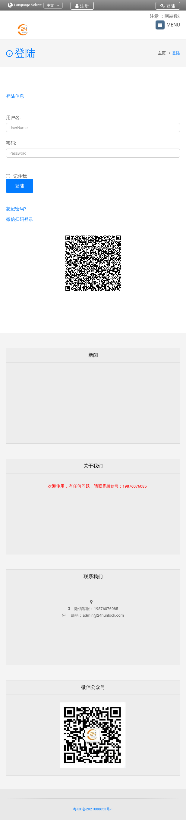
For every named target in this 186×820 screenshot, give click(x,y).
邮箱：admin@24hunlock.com (97, 615)
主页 (162, 53)
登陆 (167, 6)
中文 (53, 5)
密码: (11, 143)
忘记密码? (16, 208)
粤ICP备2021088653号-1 (93, 809)
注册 (82, 6)
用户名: (13, 118)
